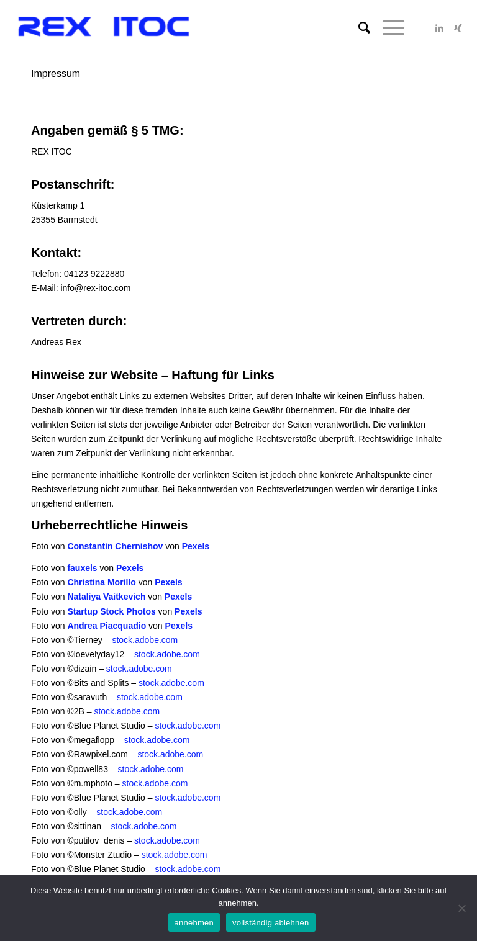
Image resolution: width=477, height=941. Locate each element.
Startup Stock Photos (111, 611)
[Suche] (358, 28)
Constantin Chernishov (115, 546)
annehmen (194, 922)
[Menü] (387, 28)
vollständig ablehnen (270, 922)
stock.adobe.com (145, 640)
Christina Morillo (101, 582)
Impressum (55, 73)
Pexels (195, 546)
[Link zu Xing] (458, 28)
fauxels (82, 568)
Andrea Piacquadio (106, 626)
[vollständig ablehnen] (461, 908)
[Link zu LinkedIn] (439, 28)
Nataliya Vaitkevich (106, 596)
